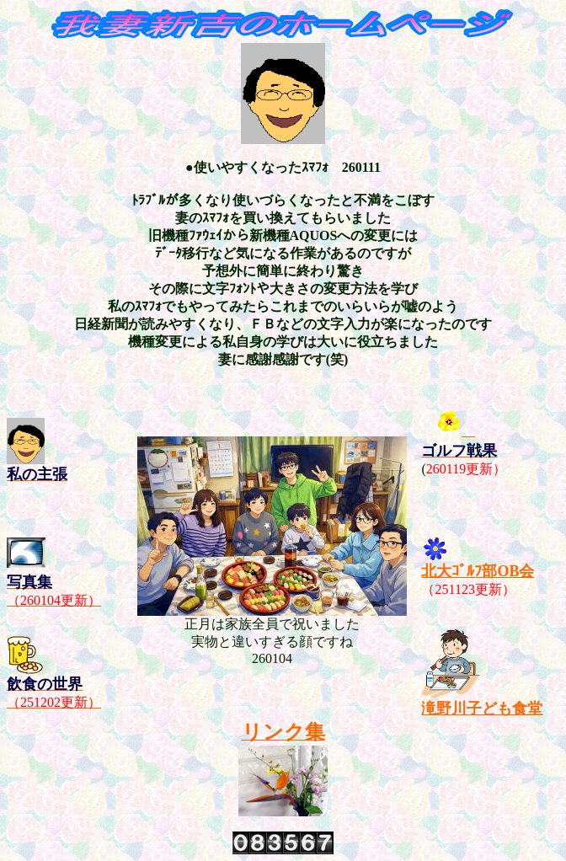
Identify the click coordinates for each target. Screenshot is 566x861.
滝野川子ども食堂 (481, 708)
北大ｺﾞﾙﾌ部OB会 (477, 571)
